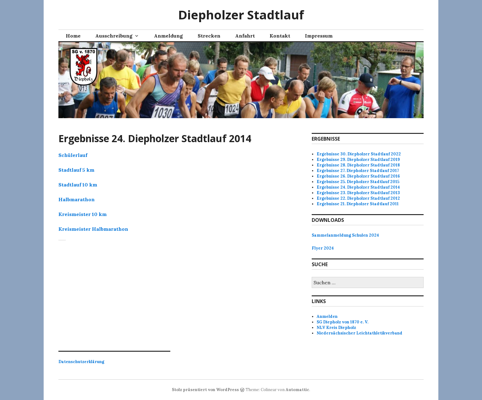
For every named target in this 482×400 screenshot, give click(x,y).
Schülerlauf (72, 155)
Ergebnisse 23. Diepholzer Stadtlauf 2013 (358, 192)
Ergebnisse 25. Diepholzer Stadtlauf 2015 (358, 181)
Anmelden (327, 316)
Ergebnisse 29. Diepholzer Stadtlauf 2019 (358, 159)
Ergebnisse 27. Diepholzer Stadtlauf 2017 (358, 170)
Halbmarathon (76, 199)
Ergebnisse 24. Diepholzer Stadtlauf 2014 (358, 187)
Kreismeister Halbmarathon (93, 229)
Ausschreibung (113, 36)
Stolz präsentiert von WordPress (205, 389)
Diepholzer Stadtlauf (241, 14)
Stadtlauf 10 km (77, 185)
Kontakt (280, 36)
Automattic (297, 389)
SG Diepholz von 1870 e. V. (342, 322)
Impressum (319, 36)
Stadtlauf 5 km (76, 170)
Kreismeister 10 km (82, 214)
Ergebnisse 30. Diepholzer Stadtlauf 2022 (359, 154)
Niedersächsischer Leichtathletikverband (359, 333)
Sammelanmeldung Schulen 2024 (345, 235)
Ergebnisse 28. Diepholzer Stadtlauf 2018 (358, 165)
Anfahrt (245, 36)
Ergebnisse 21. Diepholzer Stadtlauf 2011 (358, 203)
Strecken (209, 36)
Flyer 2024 (323, 248)
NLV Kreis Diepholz (336, 327)
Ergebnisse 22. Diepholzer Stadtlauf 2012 (358, 198)
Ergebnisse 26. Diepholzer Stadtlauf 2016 (358, 176)
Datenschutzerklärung (81, 361)
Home (73, 36)
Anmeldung (168, 36)
